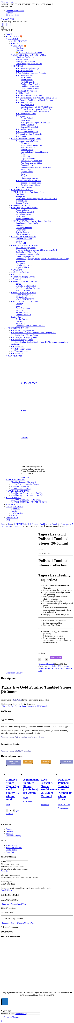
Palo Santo (20, 194)
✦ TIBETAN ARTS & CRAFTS (23, 293)
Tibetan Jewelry (22, 297)
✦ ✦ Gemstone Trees (24, 102)
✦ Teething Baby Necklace (26, 91)
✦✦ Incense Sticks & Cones (27, 141)
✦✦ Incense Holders (24, 187)
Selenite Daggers (22, 232)
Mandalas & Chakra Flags (26, 286)
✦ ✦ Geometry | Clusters (26, 114)
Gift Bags (19, 321)
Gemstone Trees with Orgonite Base (35, 111)
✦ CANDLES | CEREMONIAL (23, 237)
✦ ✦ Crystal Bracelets (24, 75)
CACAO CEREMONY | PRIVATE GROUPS (29, 502)
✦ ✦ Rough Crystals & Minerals (29, 134)
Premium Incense (27, 165)
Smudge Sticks (22, 196)
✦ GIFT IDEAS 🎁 (18, 46)
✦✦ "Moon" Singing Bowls (22, 340)
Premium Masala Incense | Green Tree (36, 167)
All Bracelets (26, 77)
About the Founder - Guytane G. (23, 482)
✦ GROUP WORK (13, 498)
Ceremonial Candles (24, 239)
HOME (9, 34)
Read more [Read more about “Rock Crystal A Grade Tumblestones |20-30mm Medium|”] (45, 805)
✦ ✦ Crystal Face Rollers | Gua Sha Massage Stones (36, 98)
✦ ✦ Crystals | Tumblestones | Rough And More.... (36, 100)
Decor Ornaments (23, 308)
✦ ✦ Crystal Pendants (24, 71)
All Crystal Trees (27, 105)
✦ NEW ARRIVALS (19, 41)
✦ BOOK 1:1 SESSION (15, 480)
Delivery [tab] (19, 673)
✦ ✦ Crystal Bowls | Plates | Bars (29, 95)
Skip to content (7, 2)
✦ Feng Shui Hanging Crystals (23, 277)
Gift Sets (19, 50)
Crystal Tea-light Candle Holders (29, 64)
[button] (7, 6)
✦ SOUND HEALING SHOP (18, 328)
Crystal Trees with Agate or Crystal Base (37, 109)
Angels (18, 284)
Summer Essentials (23, 315)
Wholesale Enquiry (13, 836)
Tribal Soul (25, 176)
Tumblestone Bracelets (30, 86)
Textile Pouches (22, 319)
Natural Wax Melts (23, 214)
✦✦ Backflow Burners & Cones (28, 181)
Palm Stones (25, 120)
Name (3, 862)
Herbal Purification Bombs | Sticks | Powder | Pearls (36, 199)
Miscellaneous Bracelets (30, 88)
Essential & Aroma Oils (25, 212)
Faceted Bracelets (28, 82)
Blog (8, 520)
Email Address (7, 866)
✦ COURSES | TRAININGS (17, 491)
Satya (23, 174)
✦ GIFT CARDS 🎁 (14, 36)
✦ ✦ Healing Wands (24, 129)
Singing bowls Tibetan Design (27, 252)
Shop (10, 524)
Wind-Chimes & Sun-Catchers (28, 288)
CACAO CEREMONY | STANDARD (26, 500)
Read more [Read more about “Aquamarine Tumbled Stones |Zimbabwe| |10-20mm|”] (27, 801)
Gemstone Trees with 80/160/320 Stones (37, 107)
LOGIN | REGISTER (14, 507)
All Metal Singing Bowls (25, 248)
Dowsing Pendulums (24, 228)
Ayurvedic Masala (28, 147)
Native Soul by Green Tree (31, 161)
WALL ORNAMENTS (25, 299)
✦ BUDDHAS (16, 270)
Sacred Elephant (27, 169)
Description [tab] (10, 673)
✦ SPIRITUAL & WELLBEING (24, 281)
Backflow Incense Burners (31, 183)
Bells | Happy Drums (24, 265)
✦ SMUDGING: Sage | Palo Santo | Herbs (27, 192)
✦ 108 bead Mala (23, 93)
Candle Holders (22, 243)
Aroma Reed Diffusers (25, 219)
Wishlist (14, 515)
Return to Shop (21, 1014)
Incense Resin (21, 201)
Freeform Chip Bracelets (30, 84)
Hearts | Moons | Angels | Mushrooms (35, 122)
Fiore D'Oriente (27, 150)
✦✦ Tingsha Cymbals (19, 351)
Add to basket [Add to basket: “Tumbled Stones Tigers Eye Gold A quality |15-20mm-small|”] (12, 812)
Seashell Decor (22, 312)
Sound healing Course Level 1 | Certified (27, 493)
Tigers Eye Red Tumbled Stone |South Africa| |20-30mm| (24, 706)
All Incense (25, 143)
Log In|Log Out (17, 513)
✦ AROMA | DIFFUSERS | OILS (24, 208)
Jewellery (19, 304)
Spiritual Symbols (23, 290)
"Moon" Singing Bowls (25, 256)
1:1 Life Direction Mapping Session (25, 484)
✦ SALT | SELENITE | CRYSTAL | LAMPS (28, 55)
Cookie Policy (11, 850)
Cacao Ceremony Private (20, 489)
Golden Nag (25, 156)
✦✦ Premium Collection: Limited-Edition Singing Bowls (33, 333)
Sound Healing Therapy (20, 486)
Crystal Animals (27, 118)
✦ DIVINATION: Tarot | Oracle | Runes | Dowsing (31, 221)
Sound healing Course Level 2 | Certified (27, 495)
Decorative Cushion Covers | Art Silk (30, 326)
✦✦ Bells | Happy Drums (21, 349)
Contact (9, 829)
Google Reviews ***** (15, 11)
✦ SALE (14, 43)
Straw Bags (20, 323)
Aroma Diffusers (22, 210)
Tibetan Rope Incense (29, 178)
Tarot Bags (20, 225)
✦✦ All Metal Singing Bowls (22, 330)
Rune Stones (21, 230)
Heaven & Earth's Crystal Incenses (34, 152)
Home (3, 524)
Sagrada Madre (27, 172)
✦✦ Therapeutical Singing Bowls (24, 337)
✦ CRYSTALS (17, 66)
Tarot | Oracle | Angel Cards (27, 223)
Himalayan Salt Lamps (25, 57)
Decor (18, 306)
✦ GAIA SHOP (12, 39)
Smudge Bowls (22, 203)
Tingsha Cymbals (23, 267)
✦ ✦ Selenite (21, 136)
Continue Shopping (46, 664)
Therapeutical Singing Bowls (27, 254)
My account (15, 509)
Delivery (9, 13)
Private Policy (11, 845)
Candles (19, 241)
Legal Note (10, 852)
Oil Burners (20, 216)
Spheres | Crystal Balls (29, 127)
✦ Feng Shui (16, 279)
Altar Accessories (23, 234)
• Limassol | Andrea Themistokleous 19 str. (18, 923)
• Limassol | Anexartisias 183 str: (14, 904)
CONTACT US (12, 518)
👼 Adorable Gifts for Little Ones (29, 53)
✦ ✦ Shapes (20, 116)
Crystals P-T (18, 526)
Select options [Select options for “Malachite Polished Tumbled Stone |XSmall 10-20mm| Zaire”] (63, 808)
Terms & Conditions (14, 848)
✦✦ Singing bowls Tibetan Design (24, 335)
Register (14, 511)
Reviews (9, 834)
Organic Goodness (28, 158)
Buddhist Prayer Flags (24, 295)
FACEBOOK (17, 700)
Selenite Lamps (22, 59)
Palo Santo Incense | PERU (31, 163)
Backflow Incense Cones (30, 185)
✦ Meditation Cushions (20, 272)
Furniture (19, 310)
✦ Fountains (16, 274)
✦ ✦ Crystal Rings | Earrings (27, 68)
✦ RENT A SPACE (13, 504)
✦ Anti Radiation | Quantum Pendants (31, 73)
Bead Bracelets (26, 80)
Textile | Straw (16, 317)
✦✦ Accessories (17, 346)
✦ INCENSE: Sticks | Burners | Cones (26, 139)
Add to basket (56, 657)
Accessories (20, 263)
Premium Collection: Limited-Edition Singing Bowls (37, 250)
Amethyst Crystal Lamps (25, 61)
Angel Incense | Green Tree (31, 145)
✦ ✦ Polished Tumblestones (27, 132)
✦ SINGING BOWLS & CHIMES (24, 245)
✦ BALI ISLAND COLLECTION (24, 301)
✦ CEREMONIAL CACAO (22, 190)
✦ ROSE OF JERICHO (20, 205)
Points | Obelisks (27, 125)
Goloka (23, 154)
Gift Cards (20, 48)
